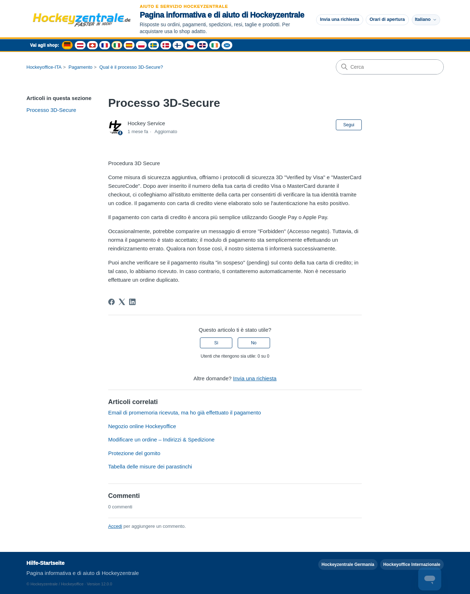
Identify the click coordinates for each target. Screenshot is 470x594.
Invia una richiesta (339, 19)
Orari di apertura (387, 19)
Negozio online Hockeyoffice (142, 426)
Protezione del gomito (134, 453)
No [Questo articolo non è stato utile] (253, 342)
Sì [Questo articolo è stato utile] (216, 342)
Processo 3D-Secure (51, 110)
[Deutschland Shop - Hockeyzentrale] (67, 45)
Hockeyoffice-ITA (44, 67)
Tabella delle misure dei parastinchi (150, 466)
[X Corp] (122, 302)
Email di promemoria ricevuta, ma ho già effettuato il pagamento (184, 412)
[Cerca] (389, 67)
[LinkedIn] (132, 302)
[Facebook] (111, 302)
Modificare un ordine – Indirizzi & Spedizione (161, 439)
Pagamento (81, 67)
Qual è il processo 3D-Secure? (131, 67)
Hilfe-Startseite (46, 563)
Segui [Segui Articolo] (349, 124)
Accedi (115, 526)
